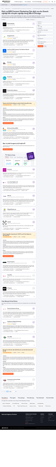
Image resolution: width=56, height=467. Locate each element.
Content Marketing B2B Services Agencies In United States (21, 8)
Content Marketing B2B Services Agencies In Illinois (41, 8)
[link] (28, 1)
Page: (10, 391)
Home (3, 8)
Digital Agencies (7, 8)
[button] (49, 1)
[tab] (5, 398)
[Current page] (13, 391)
